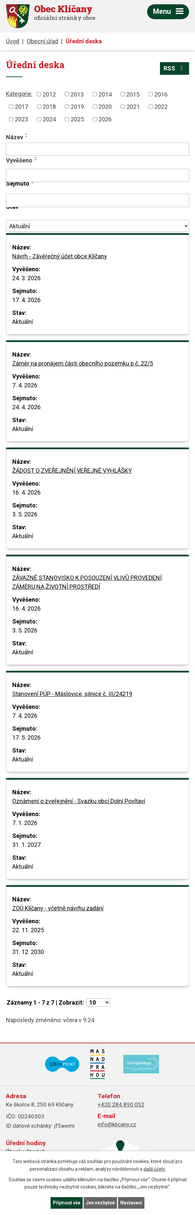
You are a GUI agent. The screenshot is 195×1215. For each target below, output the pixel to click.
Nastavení (131, 1202)
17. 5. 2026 (26, 737)
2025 (77, 119)
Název (14, 137)
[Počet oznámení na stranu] (98, 1002)
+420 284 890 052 (121, 1104)
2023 (21, 119)
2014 (105, 94)
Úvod (12, 41)
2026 (105, 119)
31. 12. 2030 (28, 951)
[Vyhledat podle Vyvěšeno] (97, 175)
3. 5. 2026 (24, 514)
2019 (77, 106)
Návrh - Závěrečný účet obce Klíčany (59, 256)
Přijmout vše (66, 1202)
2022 (161, 106)
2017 (21, 106)
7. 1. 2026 (24, 822)
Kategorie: (19, 93)
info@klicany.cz (117, 1124)
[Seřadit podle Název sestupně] (26, 136)
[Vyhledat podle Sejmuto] (97, 200)
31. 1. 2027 (26, 844)
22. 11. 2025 (28, 930)
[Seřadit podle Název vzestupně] (26, 134)
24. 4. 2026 (26, 407)
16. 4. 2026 (26, 492)
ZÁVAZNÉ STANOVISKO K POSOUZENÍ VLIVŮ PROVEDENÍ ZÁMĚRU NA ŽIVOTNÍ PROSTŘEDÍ (87, 582)
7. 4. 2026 (24, 385)
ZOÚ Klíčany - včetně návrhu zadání (57, 908)
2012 (49, 94)
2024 (49, 119)
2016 (161, 94)
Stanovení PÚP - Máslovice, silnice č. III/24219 (72, 693)
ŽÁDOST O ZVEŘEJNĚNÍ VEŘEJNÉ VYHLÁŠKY (72, 470)
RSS (175, 68)
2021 (133, 106)
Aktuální (22, 321)
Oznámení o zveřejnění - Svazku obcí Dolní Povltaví (78, 801)
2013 (77, 94)
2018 (49, 106)
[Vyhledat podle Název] (97, 149)
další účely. (154, 1169)
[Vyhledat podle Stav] (97, 226)
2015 (132, 94)
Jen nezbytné (100, 1202)
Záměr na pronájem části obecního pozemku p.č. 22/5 (82, 363)
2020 (105, 106)
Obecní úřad (42, 41)
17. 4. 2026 (26, 299)
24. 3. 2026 (26, 278)
